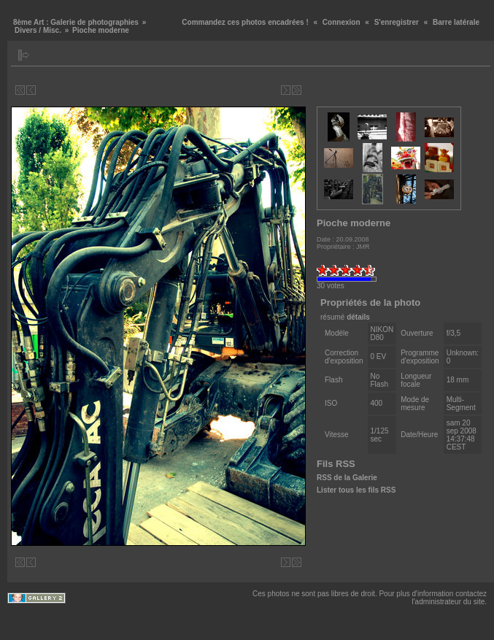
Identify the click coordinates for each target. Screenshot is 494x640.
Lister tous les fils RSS (356, 490)
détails (358, 317)
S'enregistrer (396, 22)
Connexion (341, 22)
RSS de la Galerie (347, 478)
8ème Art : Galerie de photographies (76, 22)
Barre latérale (456, 22)
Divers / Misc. (38, 30)
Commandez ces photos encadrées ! (245, 22)
